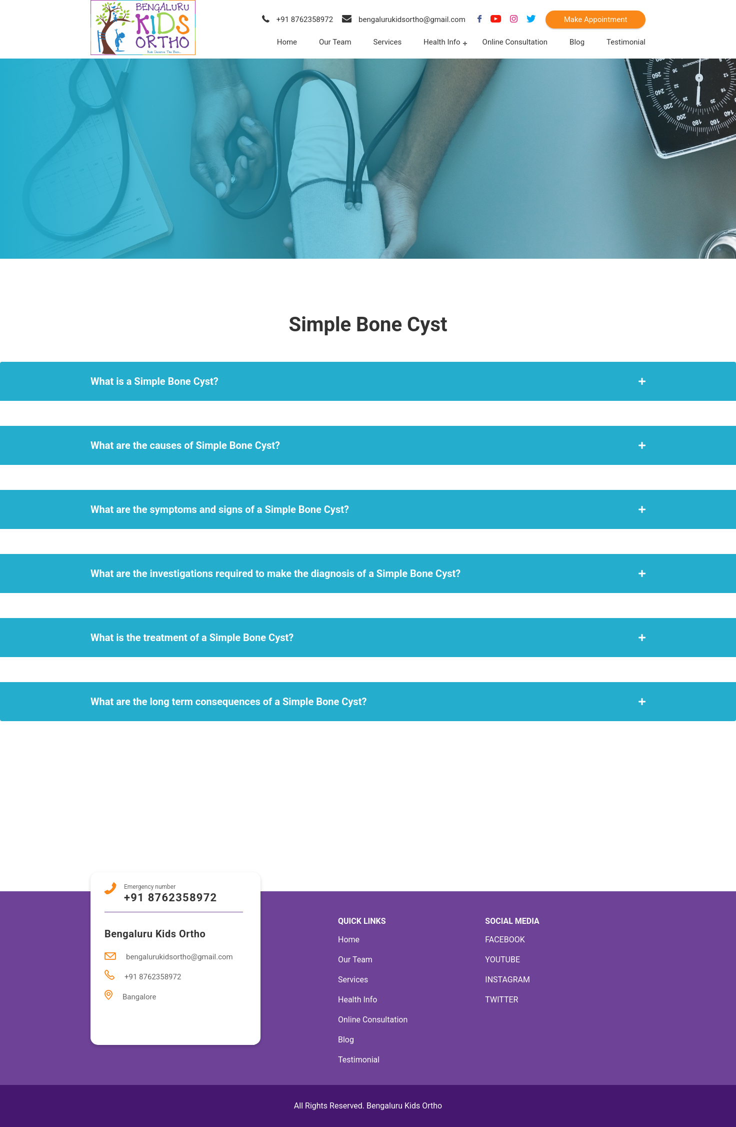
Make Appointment (596, 19)
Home (287, 42)
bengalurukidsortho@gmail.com (404, 19)
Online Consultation (515, 42)
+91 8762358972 (297, 19)
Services (388, 42)
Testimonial (626, 42)
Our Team (335, 42)
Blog (577, 42)
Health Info (442, 42)
